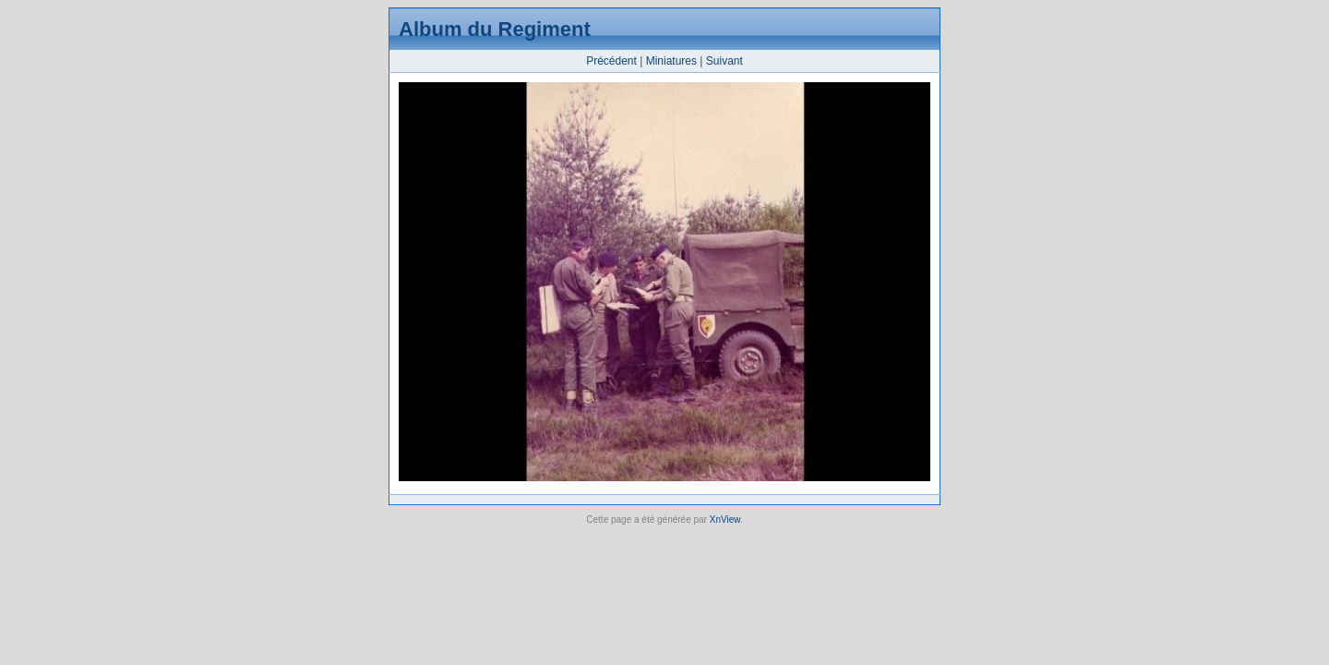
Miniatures (671, 60)
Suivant (724, 60)
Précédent (611, 60)
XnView (725, 519)
